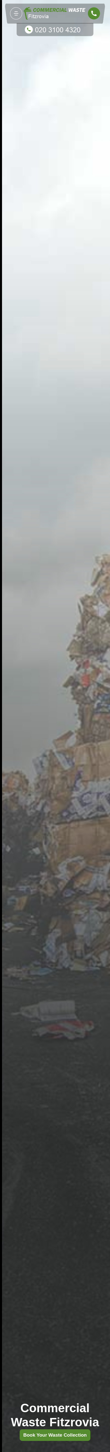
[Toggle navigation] (16, 13)
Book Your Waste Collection (55, 1435)
